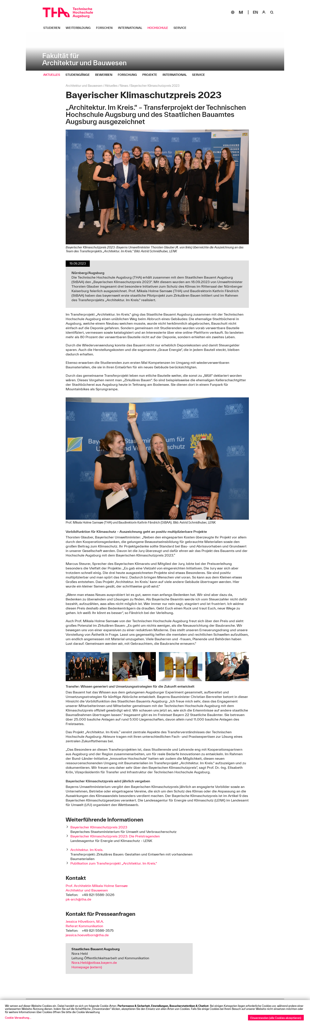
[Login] (264, 12)
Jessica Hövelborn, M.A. (85, 921)
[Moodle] (241, 12)
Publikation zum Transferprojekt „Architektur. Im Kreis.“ (113, 863)
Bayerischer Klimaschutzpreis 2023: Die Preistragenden (115, 836)
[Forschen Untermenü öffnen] (106, 28)
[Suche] (272, 12)
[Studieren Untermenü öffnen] (53, 28)
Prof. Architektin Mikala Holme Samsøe (97, 886)
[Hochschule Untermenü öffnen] (159, 28)
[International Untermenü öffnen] (131, 28)
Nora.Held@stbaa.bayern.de (94, 962)
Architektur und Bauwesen (87, 890)
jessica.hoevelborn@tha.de (87, 935)
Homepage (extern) (86, 967)
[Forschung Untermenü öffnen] (129, 75)
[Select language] (255, 12)
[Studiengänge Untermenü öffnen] (79, 75)
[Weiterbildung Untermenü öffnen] (80, 28)
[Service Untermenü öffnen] (181, 28)
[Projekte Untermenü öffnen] (151, 75)
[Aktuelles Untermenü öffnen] (53, 75)
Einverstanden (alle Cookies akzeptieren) (275, 1017)
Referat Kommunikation (84, 926)
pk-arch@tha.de (78, 899)
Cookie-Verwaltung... (18, 1017)
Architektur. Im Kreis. (86, 850)
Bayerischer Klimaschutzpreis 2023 (98, 827)
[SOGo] (233, 12)
